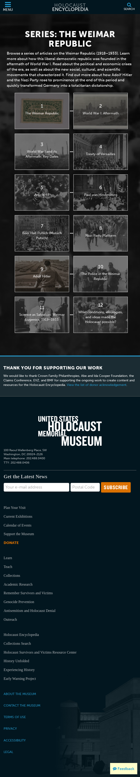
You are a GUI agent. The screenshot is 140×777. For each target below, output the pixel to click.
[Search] (129, 7)
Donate (11, 543)
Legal (8, 752)
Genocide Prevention (19, 602)
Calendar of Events (17, 525)
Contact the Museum (22, 705)
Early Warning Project (20, 679)
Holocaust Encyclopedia (21, 635)
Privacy (10, 728)
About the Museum (20, 694)
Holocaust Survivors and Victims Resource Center (40, 652)
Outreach (10, 619)
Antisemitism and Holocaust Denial (30, 611)
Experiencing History (19, 670)
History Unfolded (16, 661)
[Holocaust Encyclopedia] (70, 7)
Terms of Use (15, 717)
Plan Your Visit (15, 508)
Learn (8, 558)
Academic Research (18, 584)
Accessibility (15, 740)
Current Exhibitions (18, 516)
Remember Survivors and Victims (28, 593)
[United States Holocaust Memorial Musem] (70, 431)
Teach (8, 567)
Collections (12, 575)
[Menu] (8, 7)
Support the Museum (19, 534)
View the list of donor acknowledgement (96, 385)
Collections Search (17, 643)
